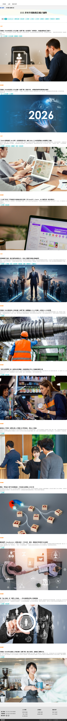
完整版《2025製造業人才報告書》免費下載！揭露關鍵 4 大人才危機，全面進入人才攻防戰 (25, 310)
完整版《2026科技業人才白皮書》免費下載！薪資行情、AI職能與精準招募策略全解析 (24, 89)
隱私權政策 (3, 719)
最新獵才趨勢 (40, 714)
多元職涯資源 (25, 716)
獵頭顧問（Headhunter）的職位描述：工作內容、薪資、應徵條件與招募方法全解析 (24, 542)
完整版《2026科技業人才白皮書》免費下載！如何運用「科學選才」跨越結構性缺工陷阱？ (25, 31)
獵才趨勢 (2, 7)
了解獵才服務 (40, 712)
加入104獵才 (54, 714)
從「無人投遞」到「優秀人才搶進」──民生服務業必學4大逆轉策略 (19, 598)
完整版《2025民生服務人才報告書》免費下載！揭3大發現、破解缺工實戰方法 (22, 652)
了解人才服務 (25, 714)
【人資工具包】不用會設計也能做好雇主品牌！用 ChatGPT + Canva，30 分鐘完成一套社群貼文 (27, 199)
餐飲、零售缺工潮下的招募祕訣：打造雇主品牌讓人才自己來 (17, 487)
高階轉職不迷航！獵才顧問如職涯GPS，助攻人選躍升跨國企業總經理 (19, 258)
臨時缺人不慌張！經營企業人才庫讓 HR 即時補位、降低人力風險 (18, 428)
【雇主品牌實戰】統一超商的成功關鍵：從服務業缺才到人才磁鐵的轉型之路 (21, 369)
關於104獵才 (54, 712)
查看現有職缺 (25, 712)
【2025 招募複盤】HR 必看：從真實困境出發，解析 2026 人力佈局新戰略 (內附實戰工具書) (26, 140)
